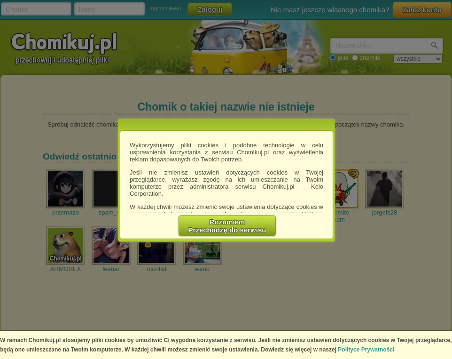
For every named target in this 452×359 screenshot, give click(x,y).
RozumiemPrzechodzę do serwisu (227, 226)
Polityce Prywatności (366, 349)
